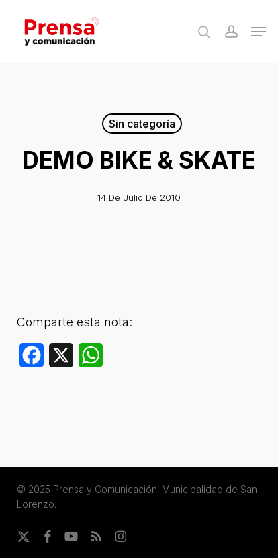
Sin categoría (142, 123)
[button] (258, 31)
